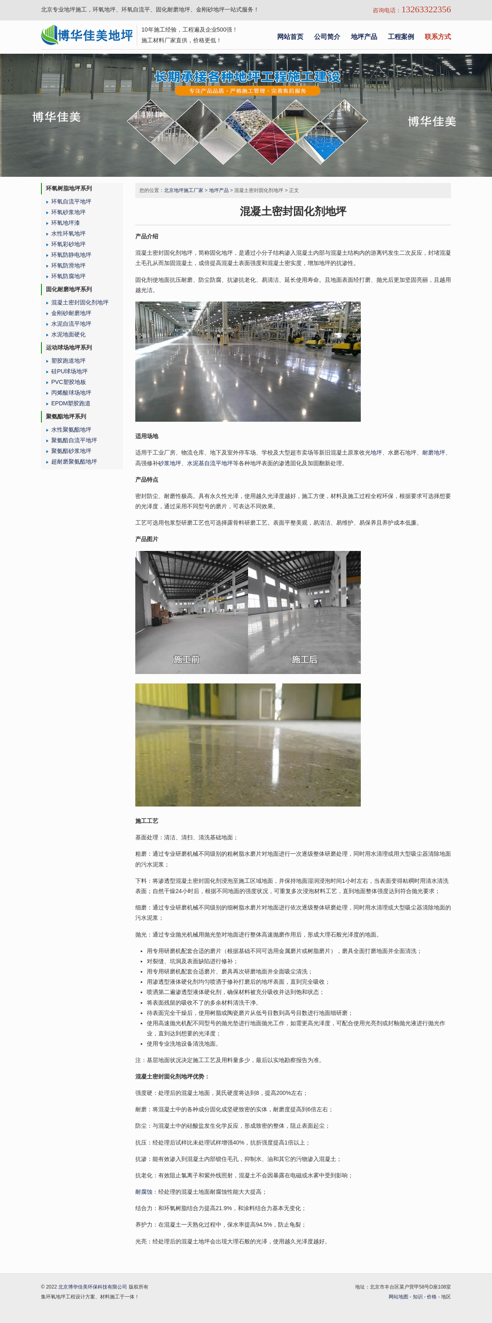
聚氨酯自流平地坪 (74, 440)
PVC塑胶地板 (68, 382)
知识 (418, 1297)
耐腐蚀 (144, 1191)
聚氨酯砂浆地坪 (71, 451)
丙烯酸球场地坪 (71, 392)
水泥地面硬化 (68, 334)
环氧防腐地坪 (68, 276)
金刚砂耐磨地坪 (71, 313)
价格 (432, 1297)
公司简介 (327, 36)
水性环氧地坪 (68, 233)
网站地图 (398, 1297)
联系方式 (438, 36)
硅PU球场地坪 (69, 371)
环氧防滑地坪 (68, 265)
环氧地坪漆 (65, 222)
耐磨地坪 (433, 452)
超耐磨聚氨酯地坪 (74, 461)
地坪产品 (364, 36)
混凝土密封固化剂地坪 (80, 302)
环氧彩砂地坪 (68, 244)
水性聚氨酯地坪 (71, 429)
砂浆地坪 (169, 463)
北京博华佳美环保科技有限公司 (92, 1287)
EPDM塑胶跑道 (71, 403)
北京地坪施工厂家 (183, 190)
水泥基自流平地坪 (210, 463)
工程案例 (401, 36)
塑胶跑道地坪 (68, 360)
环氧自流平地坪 (71, 201)
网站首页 (290, 36)
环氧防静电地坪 (71, 254)
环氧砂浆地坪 (68, 212)
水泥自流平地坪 (71, 323)
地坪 (376, 452)
